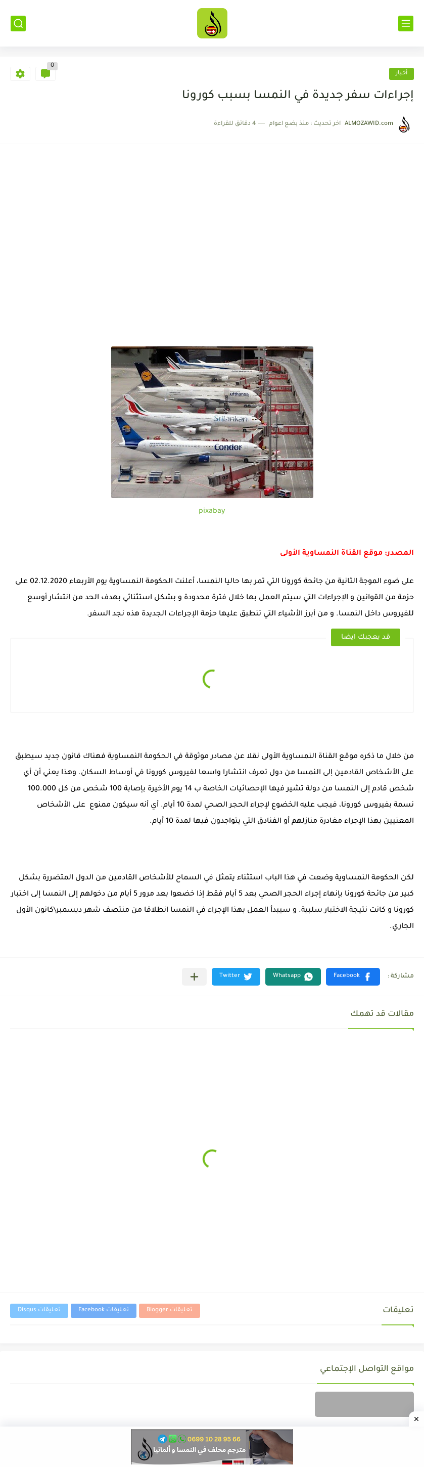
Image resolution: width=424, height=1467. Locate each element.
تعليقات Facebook (103, 1310)
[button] (353, 977)
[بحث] (18, 23)
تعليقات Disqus (39, 1310)
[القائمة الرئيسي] (405, 23)
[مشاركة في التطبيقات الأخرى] (194, 977)
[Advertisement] (212, 270)
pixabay (212, 512)
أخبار (401, 73)
